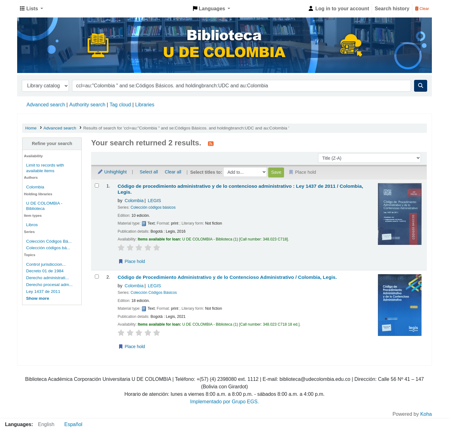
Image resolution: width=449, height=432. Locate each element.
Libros (32, 224)
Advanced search (46, 104)
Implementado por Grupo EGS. (224, 401)
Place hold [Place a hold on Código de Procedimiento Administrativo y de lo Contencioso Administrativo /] (131, 346)
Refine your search (52, 143)
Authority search (87, 104)
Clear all (173, 171)
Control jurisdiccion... (46, 264)
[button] (31, 8)
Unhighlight (112, 171)
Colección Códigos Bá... (49, 241)
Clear (422, 8)
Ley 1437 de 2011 (43, 291)
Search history (392, 8)
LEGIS (154, 200)
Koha (426, 414)
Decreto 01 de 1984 (45, 271)
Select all (149, 171)
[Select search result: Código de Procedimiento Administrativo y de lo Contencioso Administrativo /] (97, 276)
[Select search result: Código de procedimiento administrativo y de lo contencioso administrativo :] (97, 185)
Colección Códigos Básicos (154, 292)
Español (73, 424)
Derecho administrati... (47, 277)
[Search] (420, 86)
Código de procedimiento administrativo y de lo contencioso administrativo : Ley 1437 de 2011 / (240, 189)
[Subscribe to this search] (210, 143)
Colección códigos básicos (153, 207)
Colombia (35, 187)
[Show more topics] (37, 298)
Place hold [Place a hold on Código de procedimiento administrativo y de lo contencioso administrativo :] (131, 261)
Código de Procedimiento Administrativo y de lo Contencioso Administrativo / (227, 277)
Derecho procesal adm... (49, 284)
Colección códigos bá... (48, 247)
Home (30, 128)
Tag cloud (120, 104)
